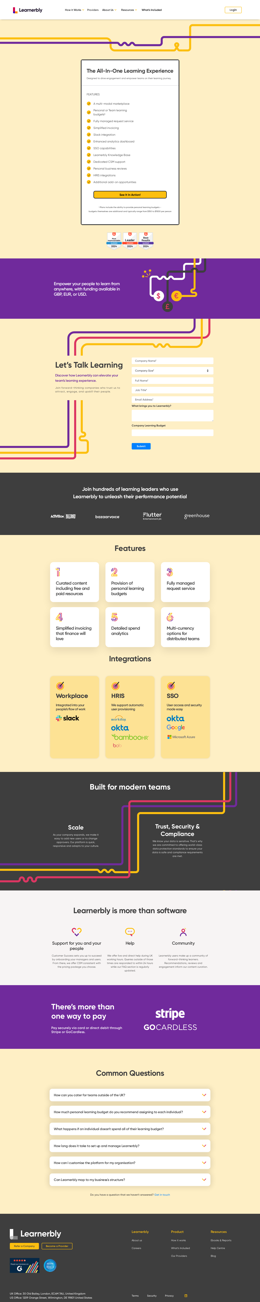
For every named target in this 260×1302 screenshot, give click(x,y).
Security (152, 1295)
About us (137, 1240)
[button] (75, 10)
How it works (178, 1240)
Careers (136, 1248)
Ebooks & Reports (221, 1240)
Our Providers (179, 1255)
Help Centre (218, 1248)
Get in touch (162, 1194)
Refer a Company (24, 1246)
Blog (213, 1255)
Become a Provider (57, 1246)
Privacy (169, 1295)
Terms (135, 1295)
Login (233, 10)
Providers (93, 10)
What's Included (152, 10)
